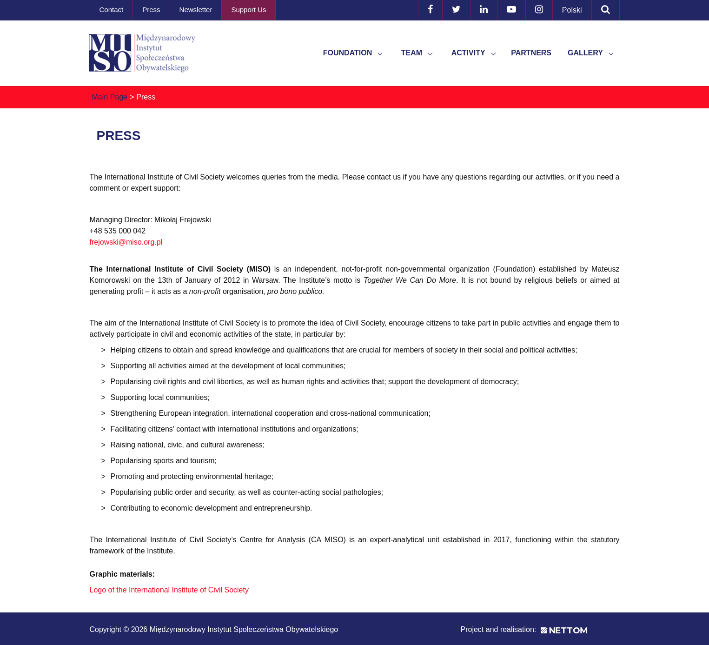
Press (151, 9)
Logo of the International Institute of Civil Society (169, 590)
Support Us (248, 9)
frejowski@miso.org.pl (126, 242)
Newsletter (195, 9)
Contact (111, 9)
